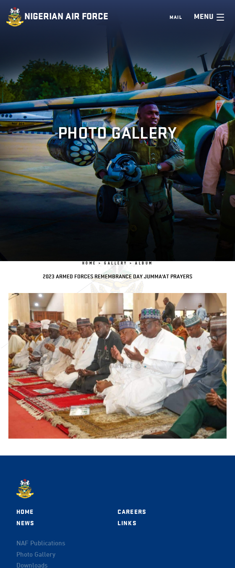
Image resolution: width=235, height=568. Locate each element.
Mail (176, 17)
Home (25, 512)
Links (127, 523)
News (25, 523)
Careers (132, 512)
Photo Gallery (35, 555)
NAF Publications (40, 544)
